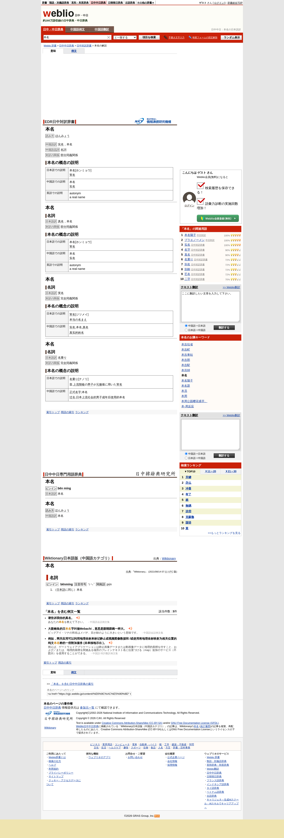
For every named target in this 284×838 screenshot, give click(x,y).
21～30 (231, 471)
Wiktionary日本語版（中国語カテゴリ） (78, 558)
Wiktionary (169, 558)
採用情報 (172, 764)
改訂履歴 (205, 726)
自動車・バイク (148, 744)
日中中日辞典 (98, 2)
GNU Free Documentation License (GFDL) (195, 723)
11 (166, 571)
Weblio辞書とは (57, 757)
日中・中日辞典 (53, 29)
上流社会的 (89, 397)
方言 (167, 747)
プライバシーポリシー (61, 772)
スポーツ (136, 747)
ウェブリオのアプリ (99, 757)
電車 (134, 744)
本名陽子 (190, 235)
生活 (103, 747)
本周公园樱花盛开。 (194, 401)
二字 (187, 279)
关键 (188, 477)
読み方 (50, 510)
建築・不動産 (179, 744)
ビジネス (95, 744)
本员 (184, 390)
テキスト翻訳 (189, 287)
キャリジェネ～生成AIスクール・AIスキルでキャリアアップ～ (221, 803)
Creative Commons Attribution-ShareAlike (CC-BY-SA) (132, 723)
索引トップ (53, 412)
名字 (187, 249)
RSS (157, 816)
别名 (187, 264)
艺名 (187, 274)
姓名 (81, 332)
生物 (145, 747)
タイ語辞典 (213, 788)
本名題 (185, 385)
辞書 (44, 2)
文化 (96, 747)
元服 (99, 384)
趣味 (125, 747)
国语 (188, 522)
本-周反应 (187, 406)
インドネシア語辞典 (218, 784)
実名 (72, 175)
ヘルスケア (115, 747)
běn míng (64, 488)
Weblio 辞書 (50, 45)
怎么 (188, 482)
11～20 (210, 471)
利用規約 (54, 768)
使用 (113, 397)
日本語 (60, 589)
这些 (188, 511)
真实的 (73, 332)
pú (108, 584)
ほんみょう (62, 135)
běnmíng (66, 584)
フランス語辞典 (215, 780)
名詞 (63, 149)
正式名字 (75, 392)
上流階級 (79, 384)
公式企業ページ (176, 757)
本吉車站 (187, 354)
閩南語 (100, 584)
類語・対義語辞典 (59, 2)
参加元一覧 (87, 707)
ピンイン (51, 488)
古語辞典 (130, 2)
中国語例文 (77, 29)
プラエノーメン (194, 240)
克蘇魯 (189, 517)
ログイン (219, 2)
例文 (74, 50)
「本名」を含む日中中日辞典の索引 (72, 683)
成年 (105, 397)
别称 (187, 269)
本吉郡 (185, 360)
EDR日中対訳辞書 (60, 122)
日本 (79, 397)
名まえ (82, 319)
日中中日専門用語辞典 (63, 474)
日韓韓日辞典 (115, 2)
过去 (72, 397)
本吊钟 (185, 370)
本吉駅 (185, 365)
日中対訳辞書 (84, 45)
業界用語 (107, 744)
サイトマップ (56, 776)
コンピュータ (122, 744)
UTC (170, 571)
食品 (153, 747)
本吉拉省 (187, 344)
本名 (196, 726)
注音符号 (80, 584)
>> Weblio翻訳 (231, 287)
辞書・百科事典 (181, 747)
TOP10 (189, 471)
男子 (90, 384)
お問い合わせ (135, 757)
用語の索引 (67, 412)
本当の (73, 319)
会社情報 (172, 761)
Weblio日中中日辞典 (87, 726)
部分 (63, 155)
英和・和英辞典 (80, 2)
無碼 (188, 505)
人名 (160, 747)
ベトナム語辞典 (215, 792)
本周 (184, 396)
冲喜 (188, 488)
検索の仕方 (55, 761)
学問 (191, 744)
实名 (61, 144)
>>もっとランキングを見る (224, 533)
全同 (66, 298)
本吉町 (185, 349)
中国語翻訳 (102, 29)
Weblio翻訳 (213, 768)
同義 (69, 155)
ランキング (82, 412)
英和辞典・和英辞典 (218, 764)
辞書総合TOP (235, 2)
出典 (128, 571)
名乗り (62, 357)
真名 (61, 221)
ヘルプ (52, 764)
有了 (188, 494)
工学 (166, 744)
